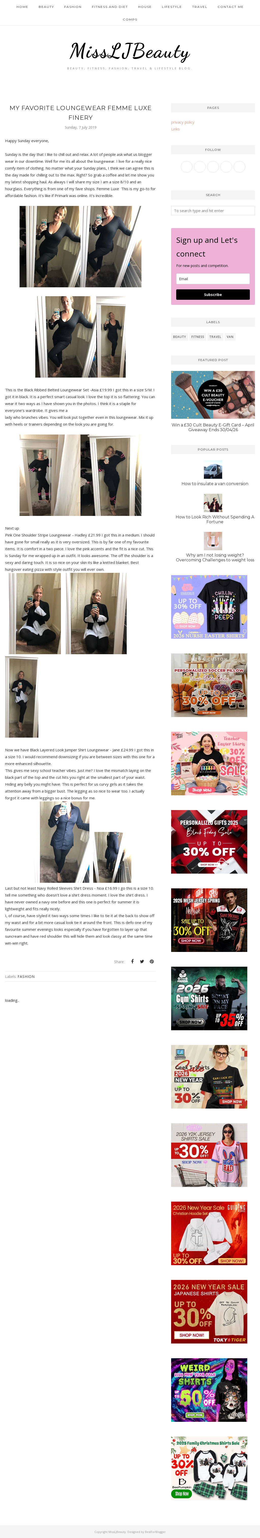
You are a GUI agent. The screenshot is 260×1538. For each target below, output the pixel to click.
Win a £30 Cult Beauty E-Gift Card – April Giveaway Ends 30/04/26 (213, 427)
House (145, 7)
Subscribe (213, 294)
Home (22, 7)
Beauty (46, 7)
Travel (199, 7)
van (230, 337)
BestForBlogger (155, 1532)
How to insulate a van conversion (215, 483)
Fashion (73, 7)
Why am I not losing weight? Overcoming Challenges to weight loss (215, 557)
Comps (130, 19)
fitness (197, 337)
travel (215, 337)
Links (175, 128)
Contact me (231, 7)
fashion (26, 976)
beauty (179, 337)
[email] (213, 278)
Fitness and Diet (110, 7)
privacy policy (182, 122)
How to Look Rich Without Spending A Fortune (215, 519)
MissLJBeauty (130, 50)
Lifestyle (172, 7)
